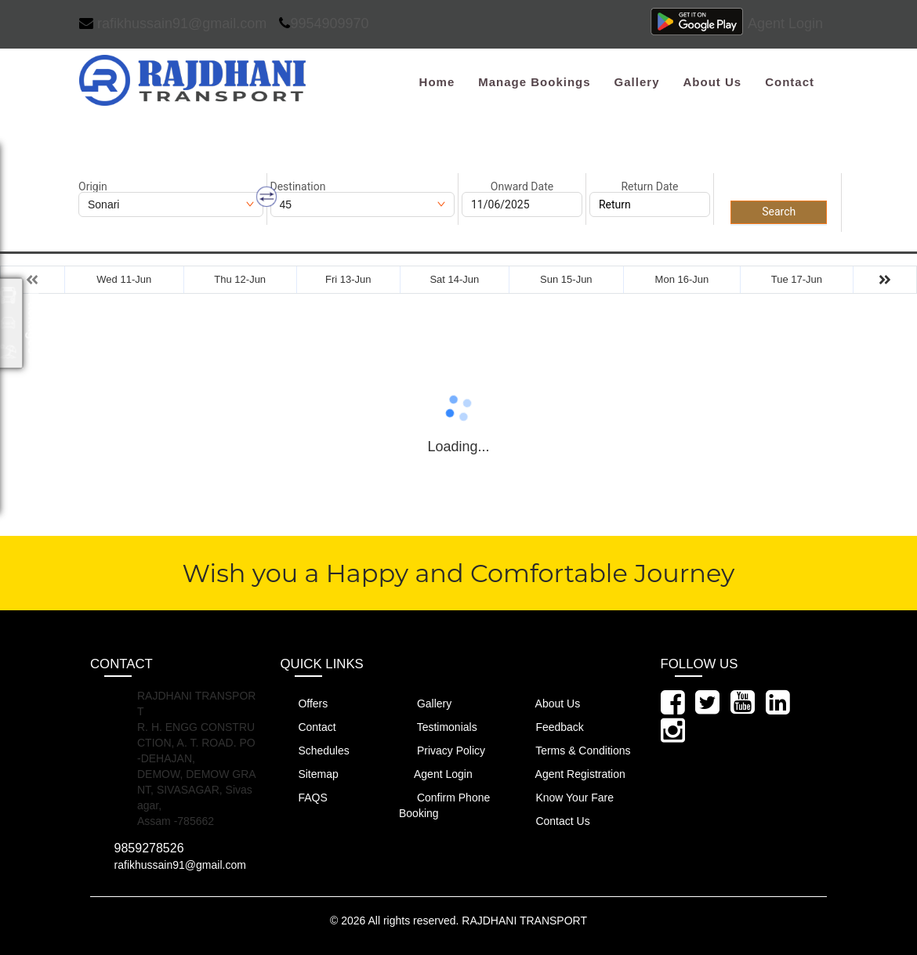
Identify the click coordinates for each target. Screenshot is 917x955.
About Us (712, 82)
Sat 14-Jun (454, 279)
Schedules (315, 750)
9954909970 (323, 23)
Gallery (637, 82)
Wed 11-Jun (123, 279)
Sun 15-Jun (566, 279)
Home (437, 82)
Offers (304, 703)
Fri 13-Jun (348, 279)
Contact (789, 82)
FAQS (304, 797)
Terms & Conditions (574, 750)
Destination (298, 186)
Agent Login (785, 23)
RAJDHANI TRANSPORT (524, 920)
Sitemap (310, 773)
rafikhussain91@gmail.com (172, 23)
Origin (92, 186)
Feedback (551, 726)
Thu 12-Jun (240, 279)
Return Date (649, 186)
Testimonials (438, 726)
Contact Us (554, 820)
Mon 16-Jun (682, 279)
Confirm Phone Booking (444, 804)
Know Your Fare (566, 797)
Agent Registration (571, 773)
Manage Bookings (534, 82)
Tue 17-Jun (796, 279)
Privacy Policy (442, 750)
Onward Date (522, 186)
